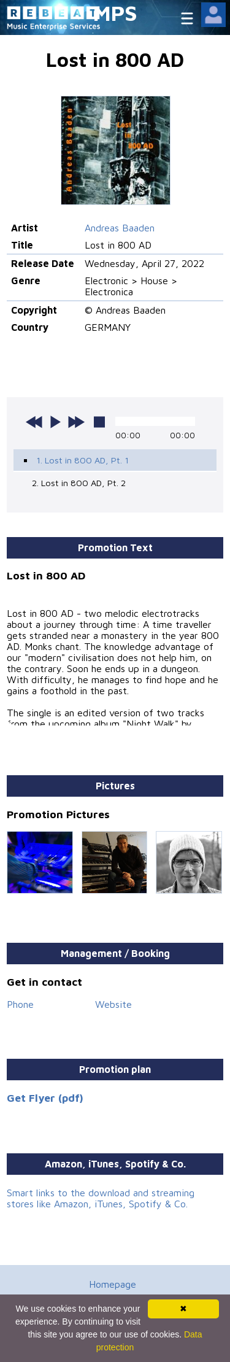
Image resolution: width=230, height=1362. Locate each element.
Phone (20, 1004)
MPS (115, 12)
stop (99, 421)
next (76, 421)
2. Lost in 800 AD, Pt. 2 (79, 483)
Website (113, 1004)
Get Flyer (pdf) (45, 1097)
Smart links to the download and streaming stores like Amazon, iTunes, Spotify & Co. (100, 1198)
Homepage (112, 1284)
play (55, 421)
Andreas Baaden (120, 227)
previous (34, 421)
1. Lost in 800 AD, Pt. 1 (82, 460)
